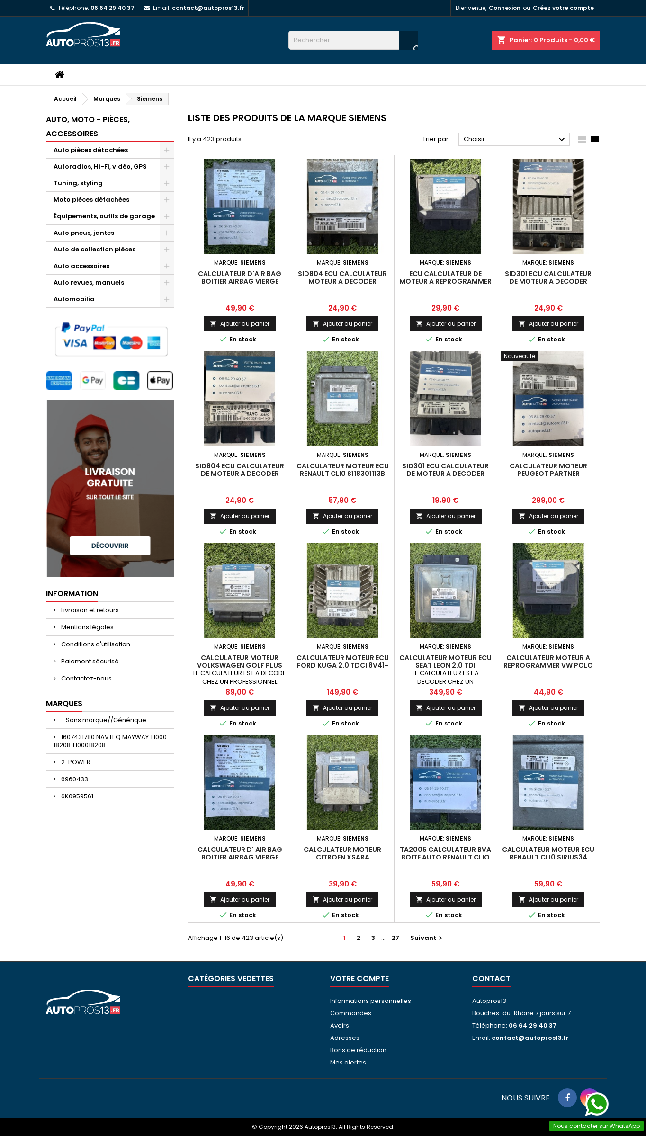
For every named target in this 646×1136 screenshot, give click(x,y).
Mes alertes (348, 1062)
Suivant (427, 937)
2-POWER (75, 762)
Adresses (344, 1037)
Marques (64, 703)
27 (395, 937)
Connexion (504, 8)
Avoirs (339, 1025)
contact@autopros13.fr (208, 8)
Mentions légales (87, 627)
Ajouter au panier (239, 324)
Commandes (350, 1013)
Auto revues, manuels (89, 282)
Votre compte (359, 978)
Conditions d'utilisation (95, 644)
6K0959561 (76, 796)
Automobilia (74, 299)
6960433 (74, 779)
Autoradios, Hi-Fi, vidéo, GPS (100, 166)
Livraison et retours (89, 610)
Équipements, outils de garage (104, 216)
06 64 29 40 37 (112, 8)
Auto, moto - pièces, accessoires (88, 126)
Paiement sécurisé (89, 661)
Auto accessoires (81, 265)
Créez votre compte (563, 8)
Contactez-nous (86, 678)
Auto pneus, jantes (84, 232)
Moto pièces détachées (91, 199)
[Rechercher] (353, 40)
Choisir (515, 139)
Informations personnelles (370, 1000)
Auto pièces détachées (91, 149)
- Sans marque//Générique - (105, 720)
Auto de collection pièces (94, 249)
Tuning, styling (78, 183)
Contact (491, 978)
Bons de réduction (358, 1050)
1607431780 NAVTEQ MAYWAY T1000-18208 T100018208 (112, 741)
